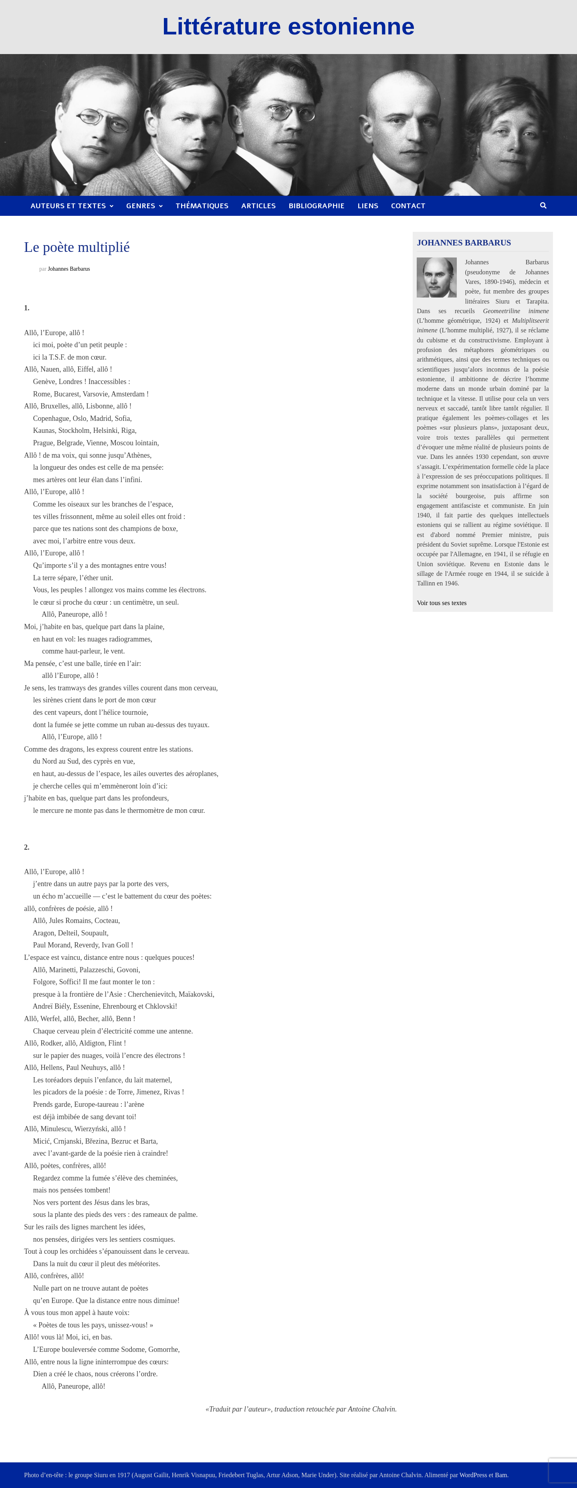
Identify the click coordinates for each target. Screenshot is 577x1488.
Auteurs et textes (68, 206)
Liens (367, 206)
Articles (258, 206)
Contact (408, 206)
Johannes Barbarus (69, 269)
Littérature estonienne (288, 26)
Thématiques (202, 206)
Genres (140, 206)
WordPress (473, 1475)
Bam (501, 1475)
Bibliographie (316, 206)
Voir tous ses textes (441, 603)
